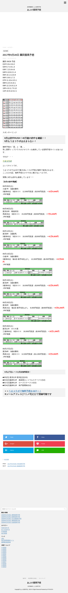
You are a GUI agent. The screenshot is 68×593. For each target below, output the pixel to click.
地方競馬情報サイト (7, 540)
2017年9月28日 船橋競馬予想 (16, 466)
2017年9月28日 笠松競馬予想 (16, 464)
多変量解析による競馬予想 (34, 586)
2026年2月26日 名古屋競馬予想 (11, 518)
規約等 (24, 578)
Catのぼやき (5, 528)
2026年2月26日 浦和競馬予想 (10, 515)
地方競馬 (6, 459)
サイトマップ (42, 578)
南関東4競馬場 (6, 542)
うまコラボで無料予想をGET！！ (25, 391)
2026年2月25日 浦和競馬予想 (10, 520)
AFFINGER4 (50, 589)
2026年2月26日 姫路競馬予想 (10, 517)
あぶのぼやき (5, 529)
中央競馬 (4, 531)
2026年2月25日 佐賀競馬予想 (10, 522)
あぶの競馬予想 (34, 10)
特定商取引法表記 (32, 578)
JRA (2, 538)
